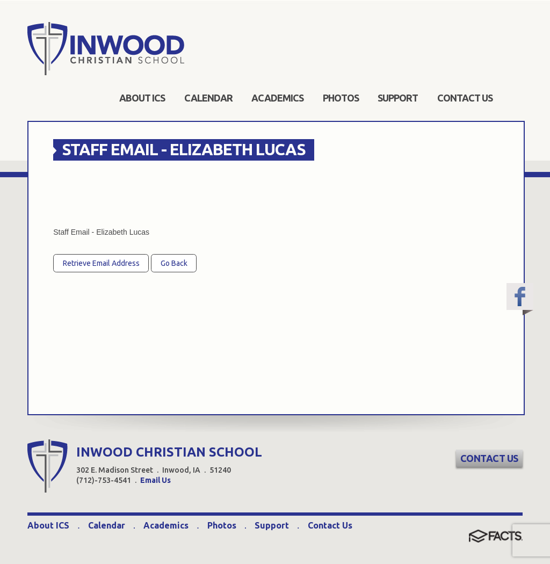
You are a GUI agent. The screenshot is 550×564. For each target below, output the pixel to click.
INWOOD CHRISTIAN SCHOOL (169, 452)
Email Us (155, 480)
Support (272, 525)
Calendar (106, 525)
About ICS (48, 525)
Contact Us (489, 458)
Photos (221, 525)
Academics (166, 525)
